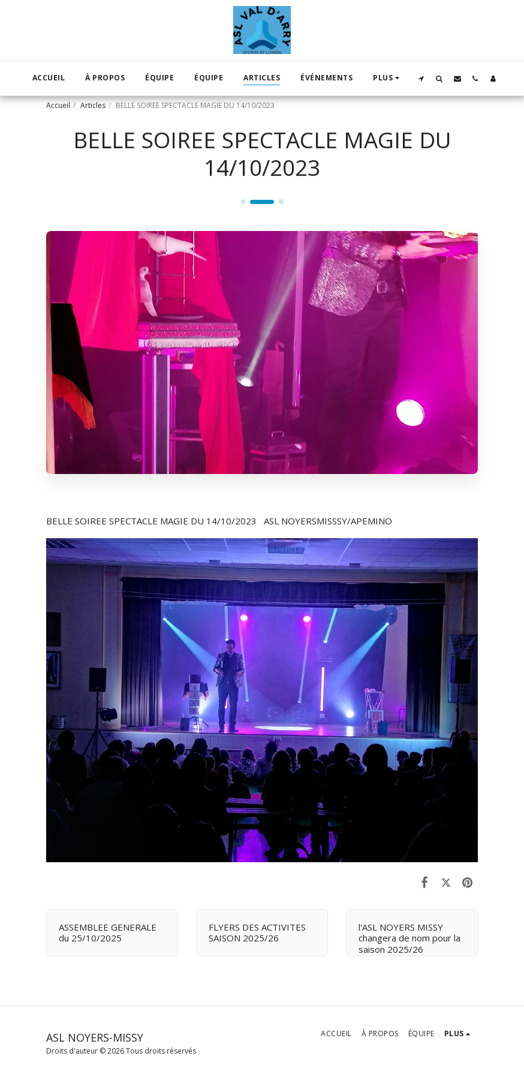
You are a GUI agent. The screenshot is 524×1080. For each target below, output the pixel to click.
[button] (421, 78)
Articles (93, 105)
